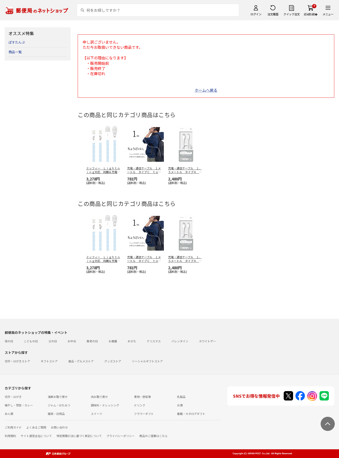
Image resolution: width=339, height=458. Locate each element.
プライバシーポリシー (120, 436)
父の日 (52, 341)
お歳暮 (113, 341)
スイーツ (96, 414)
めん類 (9, 414)
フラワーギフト (144, 414)
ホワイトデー (207, 341)
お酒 (180, 405)
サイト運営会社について (36, 436)
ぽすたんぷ (16, 42)
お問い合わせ (59, 427)
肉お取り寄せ (99, 397)
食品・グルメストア (81, 361)
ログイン (255, 14)
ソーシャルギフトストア (147, 361)
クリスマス (154, 341)
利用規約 (10, 436)
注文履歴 (272, 14)
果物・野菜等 (142, 397)
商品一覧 (15, 51)
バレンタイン (179, 341)
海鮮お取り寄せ (58, 397)
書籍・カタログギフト (191, 414)
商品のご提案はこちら (153, 436)
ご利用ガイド (13, 427)
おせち (132, 341)
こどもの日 (31, 341)
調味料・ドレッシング (105, 405)
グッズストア (112, 361)
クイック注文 (291, 14)
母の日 (9, 341)
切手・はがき (13, 397)
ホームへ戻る (206, 90)
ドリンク (139, 405)
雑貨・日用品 (56, 414)
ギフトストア (49, 361)
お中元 (72, 341)
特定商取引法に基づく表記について (79, 436)
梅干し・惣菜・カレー (19, 405)
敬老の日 (92, 341)
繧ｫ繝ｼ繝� (310, 14)
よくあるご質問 (36, 427)
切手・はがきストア (17, 361)
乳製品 (181, 397)
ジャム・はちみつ (59, 405)
